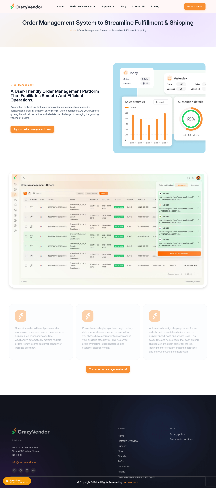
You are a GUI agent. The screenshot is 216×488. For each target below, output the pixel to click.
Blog (123, 6)
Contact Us (138, 6)
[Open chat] (17, 481)
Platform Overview (82, 6)
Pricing (155, 6)
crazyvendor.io (131, 482)
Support (108, 6)
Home (60, 6)
